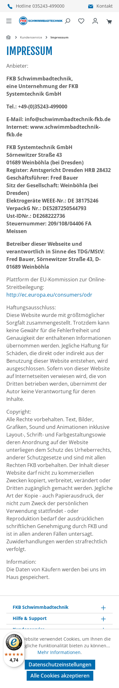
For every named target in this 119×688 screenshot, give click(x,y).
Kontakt (104, 6)
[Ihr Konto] (95, 21)
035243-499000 (48, 6)
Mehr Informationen (59, 652)
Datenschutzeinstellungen (60, 664)
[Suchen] (67, 21)
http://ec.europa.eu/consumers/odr (49, 294)
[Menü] (9, 21)
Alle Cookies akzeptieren (59, 675)
